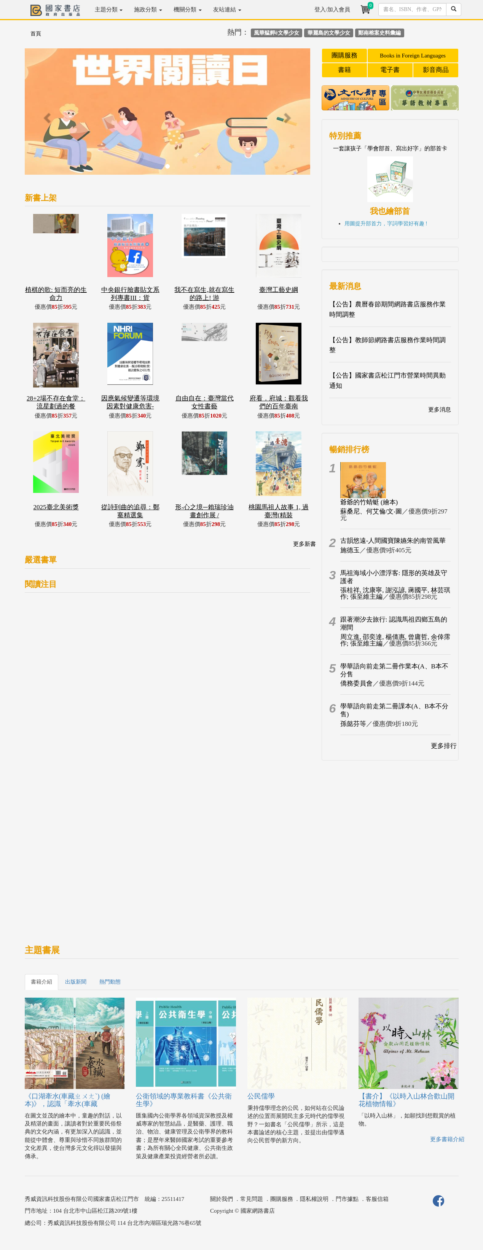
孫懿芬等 (353, 723)
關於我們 (221, 1199)
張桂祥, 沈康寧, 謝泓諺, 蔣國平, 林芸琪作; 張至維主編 (395, 593)
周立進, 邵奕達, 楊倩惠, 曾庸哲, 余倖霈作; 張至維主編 (395, 640)
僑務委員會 (356, 683)
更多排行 (444, 745)
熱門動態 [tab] (110, 982)
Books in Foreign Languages (413, 56)
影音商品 (436, 69)
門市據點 (347, 1199)
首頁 (35, 34)
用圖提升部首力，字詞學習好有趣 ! (385, 223)
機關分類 (188, 9)
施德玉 (350, 550)
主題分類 (109, 9)
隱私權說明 (314, 1199)
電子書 (390, 69)
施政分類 (148, 9)
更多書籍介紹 (447, 1139)
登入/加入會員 (332, 9)
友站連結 (227, 9)
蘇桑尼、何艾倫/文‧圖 (371, 511)
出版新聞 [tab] (75, 982)
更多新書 (304, 544)
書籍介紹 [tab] (41, 982)
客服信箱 (377, 1199)
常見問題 (251, 1199)
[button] (46, 115)
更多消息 (439, 410)
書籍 (344, 69)
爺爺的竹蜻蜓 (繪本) (369, 502)
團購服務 (344, 55)
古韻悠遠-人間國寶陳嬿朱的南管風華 (393, 540)
